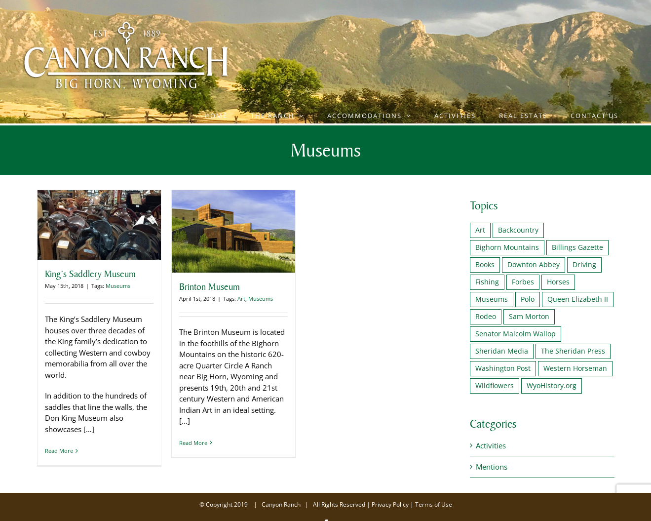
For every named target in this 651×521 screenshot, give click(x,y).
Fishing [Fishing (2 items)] (487, 282)
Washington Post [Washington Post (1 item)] (503, 368)
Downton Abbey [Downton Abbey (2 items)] (533, 264)
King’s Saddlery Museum (90, 273)
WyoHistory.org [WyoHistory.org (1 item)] (551, 385)
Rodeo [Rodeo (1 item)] (485, 316)
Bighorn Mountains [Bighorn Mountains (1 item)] (507, 247)
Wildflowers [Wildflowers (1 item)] (494, 385)
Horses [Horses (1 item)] (558, 282)
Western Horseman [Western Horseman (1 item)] (575, 368)
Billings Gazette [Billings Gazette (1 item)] (577, 247)
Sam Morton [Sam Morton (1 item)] (529, 316)
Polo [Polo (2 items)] (528, 299)
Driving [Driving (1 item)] (584, 264)
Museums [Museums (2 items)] (491, 299)
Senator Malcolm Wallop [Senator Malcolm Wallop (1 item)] (515, 333)
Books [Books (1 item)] (485, 264)
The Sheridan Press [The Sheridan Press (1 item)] (573, 351)
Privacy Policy (390, 504)
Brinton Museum (209, 286)
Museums (118, 285)
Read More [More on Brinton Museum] (193, 450)
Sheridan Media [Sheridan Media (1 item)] (501, 351)
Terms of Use (433, 504)
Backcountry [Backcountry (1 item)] (518, 230)
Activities (491, 445)
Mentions (491, 467)
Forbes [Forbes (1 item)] (523, 282)
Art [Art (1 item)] (480, 230)
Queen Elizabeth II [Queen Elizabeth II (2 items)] (577, 299)
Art (241, 298)
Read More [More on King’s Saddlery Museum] (59, 450)
